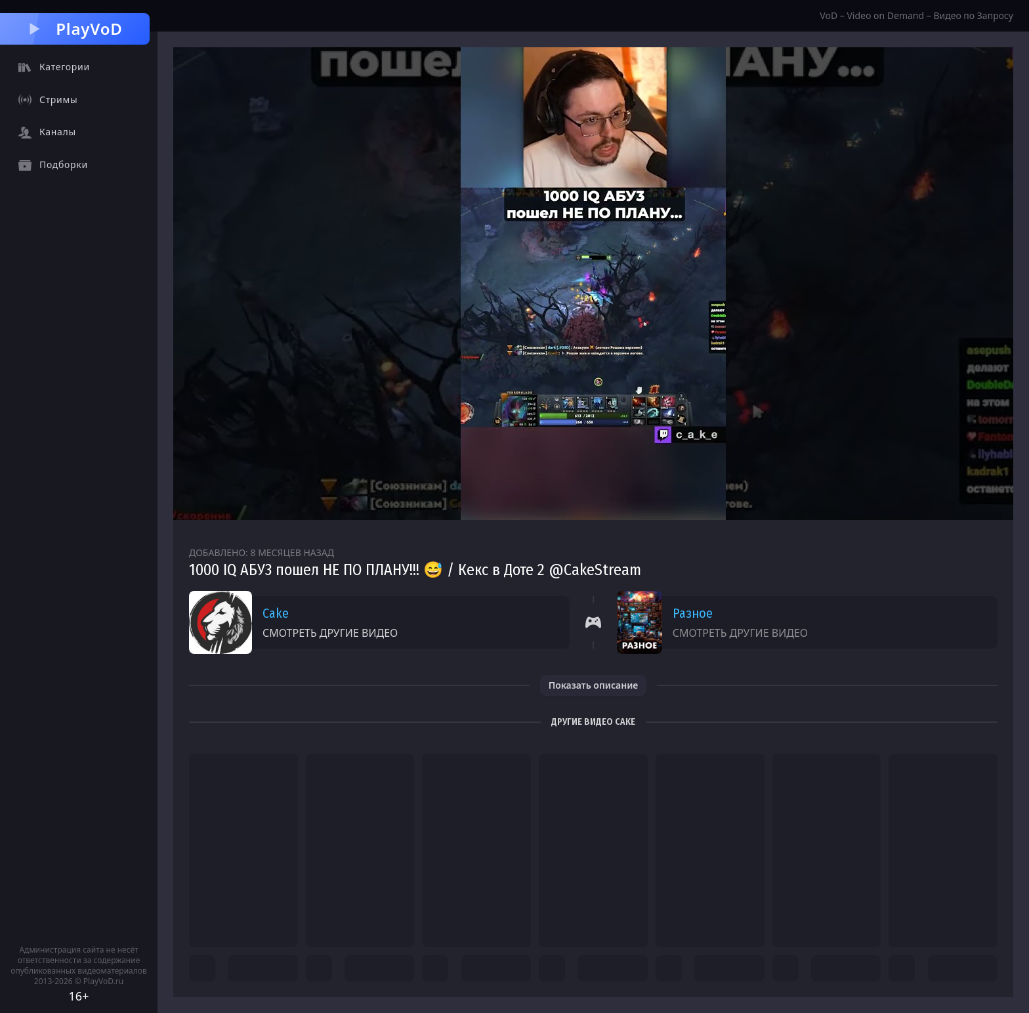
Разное (693, 613)
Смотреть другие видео (330, 633)
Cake (275, 613)
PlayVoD (74, 28)
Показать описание (594, 685)
